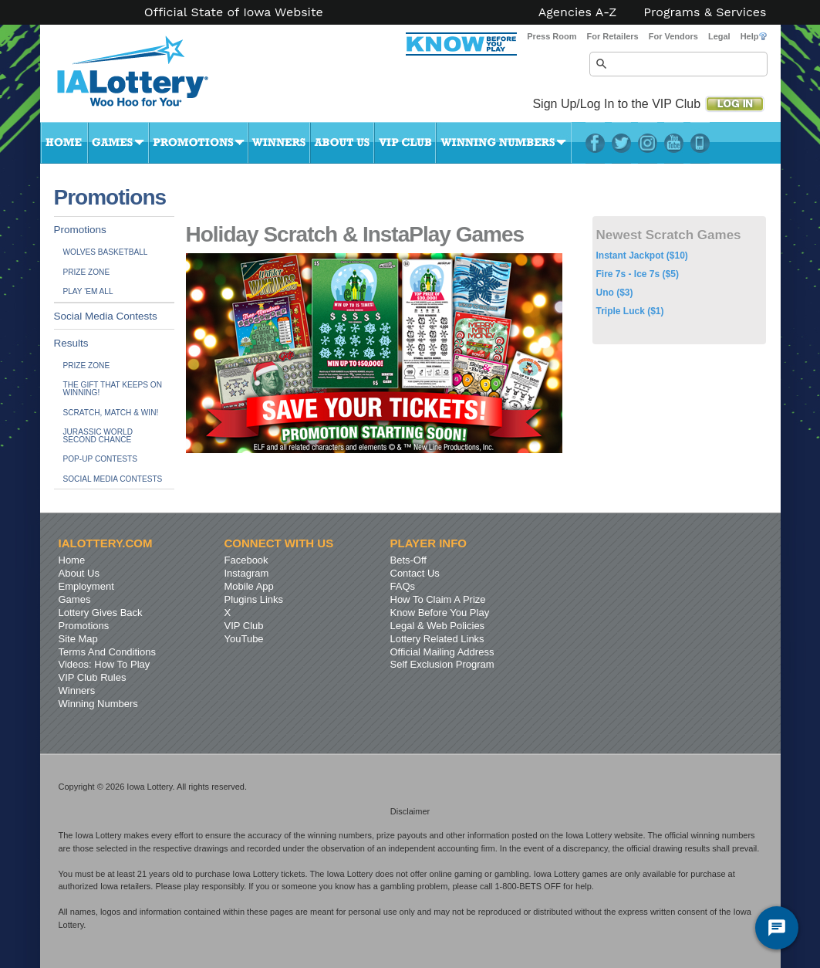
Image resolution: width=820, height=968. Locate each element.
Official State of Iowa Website (233, 12)
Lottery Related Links (437, 639)
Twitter (621, 143)
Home (64, 143)
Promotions (198, 143)
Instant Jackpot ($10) (642, 255)
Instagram (647, 143)
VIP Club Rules (93, 677)
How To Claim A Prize (438, 599)
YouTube (673, 143)
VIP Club (405, 143)
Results (71, 343)
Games (118, 143)
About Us (342, 143)
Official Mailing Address (442, 652)
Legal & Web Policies (437, 625)
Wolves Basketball (105, 252)
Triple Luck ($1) (630, 311)
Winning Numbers (504, 143)
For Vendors (673, 36)
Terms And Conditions (107, 652)
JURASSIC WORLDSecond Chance (98, 436)
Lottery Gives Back (101, 612)
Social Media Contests (105, 316)
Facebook (595, 143)
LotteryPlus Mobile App (700, 143)
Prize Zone (86, 272)
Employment (86, 586)
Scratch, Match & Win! (111, 412)
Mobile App (249, 586)
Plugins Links (254, 599)
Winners (279, 143)
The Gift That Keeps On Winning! (112, 389)
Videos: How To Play (104, 664)
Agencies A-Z (577, 12)
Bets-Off (408, 560)
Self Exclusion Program (442, 664)
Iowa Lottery (146, 77)
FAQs (403, 586)
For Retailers (612, 36)
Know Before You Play (440, 612)
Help (754, 36)
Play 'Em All (88, 291)
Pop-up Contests (100, 459)
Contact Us (415, 573)
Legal (719, 36)
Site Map (78, 639)
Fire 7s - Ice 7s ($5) (637, 274)
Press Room (551, 36)
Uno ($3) (614, 292)
